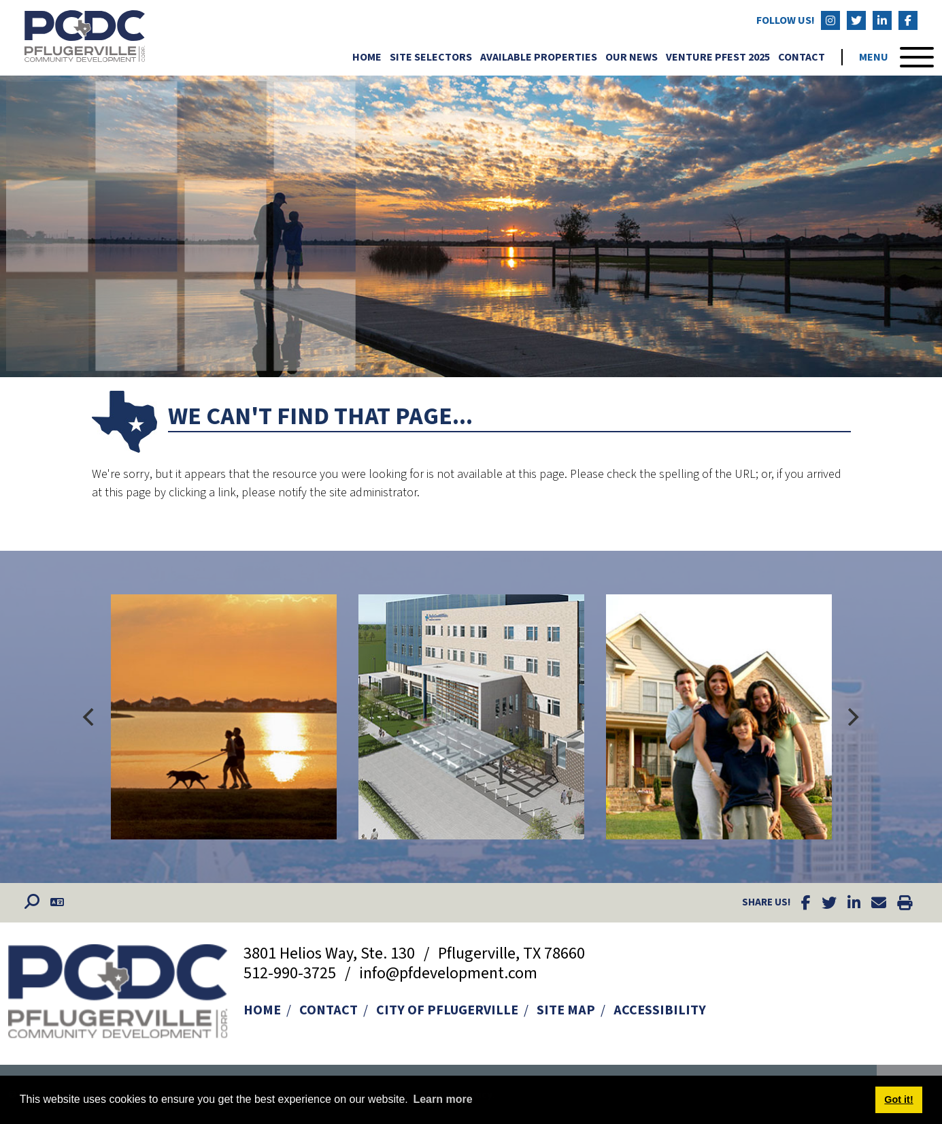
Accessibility (659, 1010)
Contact (801, 56)
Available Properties (538, 56)
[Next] (852, 717)
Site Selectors (431, 56)
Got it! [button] (898, 1099)
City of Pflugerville (447, 1010)
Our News (631, 56)
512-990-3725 (291, 973)
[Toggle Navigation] (896, 56)
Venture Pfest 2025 (718, 56)
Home (367, 56)
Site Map (566, 1010)
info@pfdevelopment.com (448, 973)
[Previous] (90, 717)
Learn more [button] (442, 1099)
